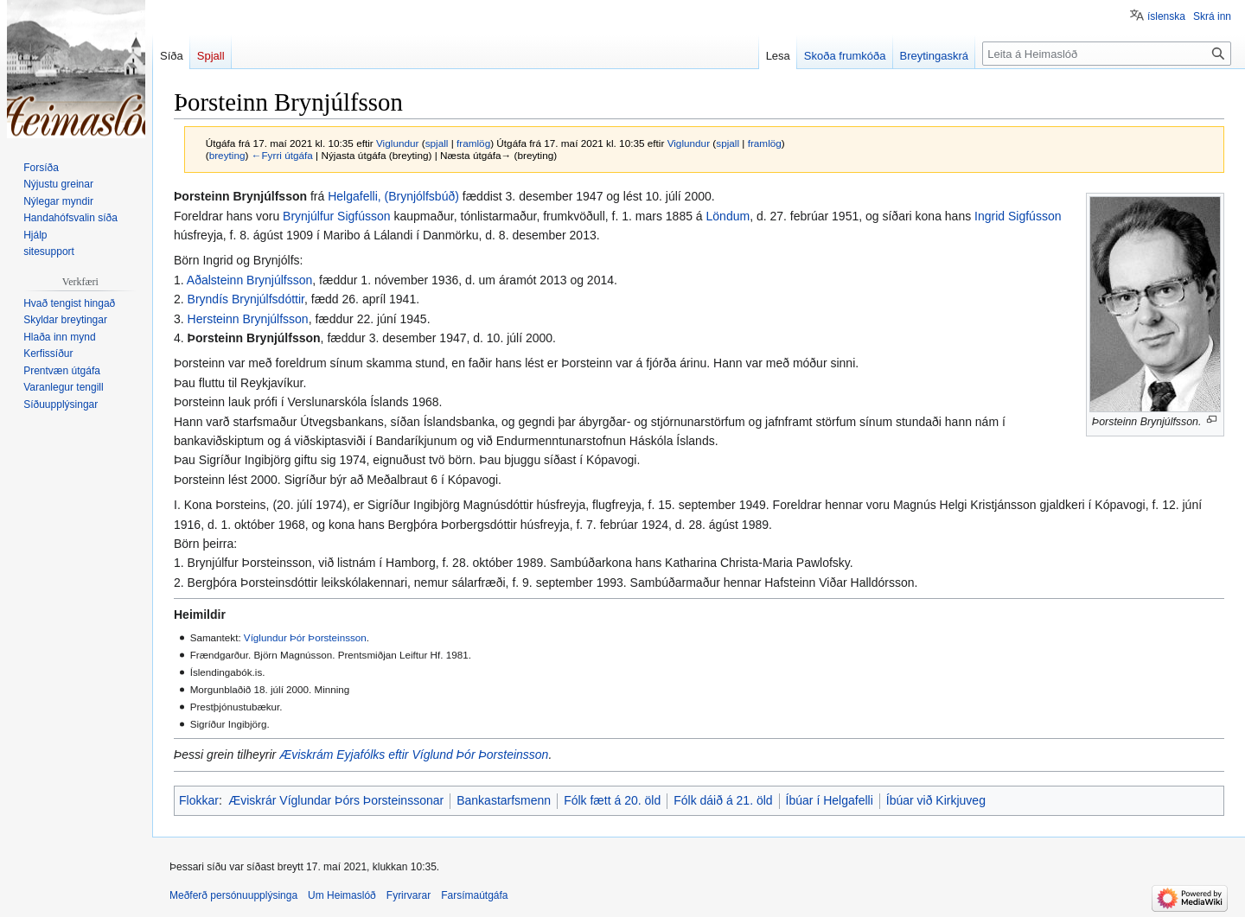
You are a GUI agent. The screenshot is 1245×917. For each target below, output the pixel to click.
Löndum (728, 216)
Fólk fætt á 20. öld (612, 800)
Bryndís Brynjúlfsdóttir (246, 299)
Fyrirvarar (408, 895)
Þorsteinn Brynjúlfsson (254, 338)
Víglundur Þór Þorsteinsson (305, 637)
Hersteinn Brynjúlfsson (248, 319)
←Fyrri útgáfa (282, 155)
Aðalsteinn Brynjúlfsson (250, 280)
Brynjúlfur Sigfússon (337, 216)
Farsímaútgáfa (474, 895)
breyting (227, 155)
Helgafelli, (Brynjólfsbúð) (393, 196)
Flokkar (199, 800)
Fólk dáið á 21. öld (723, 800)
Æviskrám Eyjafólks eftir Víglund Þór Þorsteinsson (413, 754)
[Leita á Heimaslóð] (1106, 53)
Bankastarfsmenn (503, 800)
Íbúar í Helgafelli (829, 800)
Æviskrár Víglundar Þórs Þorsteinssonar (336, 800)
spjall (437, 143)
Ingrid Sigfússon (1017, 216)
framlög (473, 143)
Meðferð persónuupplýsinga (233, 895)
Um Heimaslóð (342, 895)
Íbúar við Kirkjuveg (936, 800)
